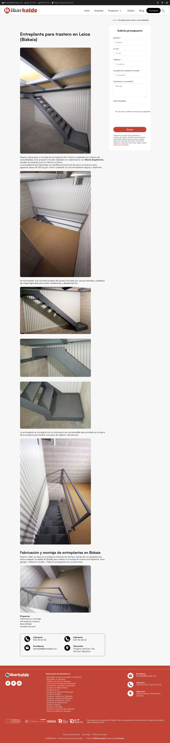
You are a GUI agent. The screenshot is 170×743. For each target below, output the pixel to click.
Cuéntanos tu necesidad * (123, 82)
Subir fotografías (119, 101)
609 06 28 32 (80, 640)
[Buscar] (163, 10)
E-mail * (116, 49)
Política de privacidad (120, 145)
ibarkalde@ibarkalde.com (45, 648)
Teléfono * (117, 60)
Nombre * (117, 38)
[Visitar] (158, 2)
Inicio (115, 20)
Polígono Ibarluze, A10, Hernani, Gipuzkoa (84, 650)
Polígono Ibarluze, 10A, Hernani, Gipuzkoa (148, 694)
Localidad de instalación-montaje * (126, 71)
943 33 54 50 (40, 640)
